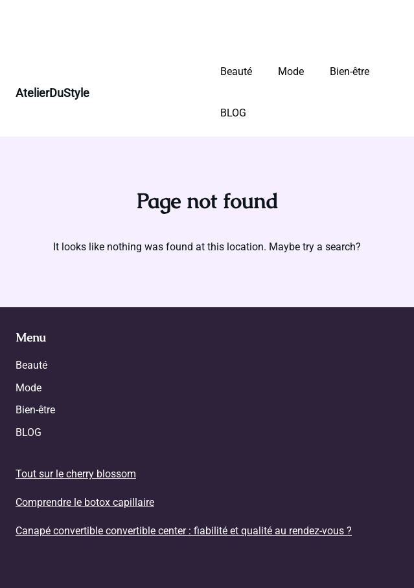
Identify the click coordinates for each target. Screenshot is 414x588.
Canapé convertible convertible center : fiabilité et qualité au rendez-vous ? (184, 531)
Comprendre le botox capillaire (85, 502)
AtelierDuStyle (52, 93)
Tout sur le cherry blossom (76, 474)
